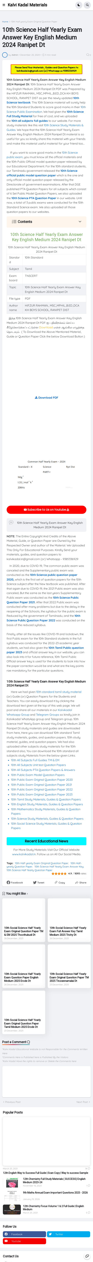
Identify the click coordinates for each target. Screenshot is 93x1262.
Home (5, 22)
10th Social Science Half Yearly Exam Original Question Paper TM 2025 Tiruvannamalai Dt (69, 977)
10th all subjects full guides (29, 121)
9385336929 (70, 70)
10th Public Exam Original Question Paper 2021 (41, 784)
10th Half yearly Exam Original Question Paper (34, 22)
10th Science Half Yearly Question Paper (29, 870)
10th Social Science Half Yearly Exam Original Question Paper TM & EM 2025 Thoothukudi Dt (23, 931)
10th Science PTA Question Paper (33, 198)
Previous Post (13, 1102)
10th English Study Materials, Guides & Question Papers (47, 804)
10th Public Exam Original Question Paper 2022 (42, 789)
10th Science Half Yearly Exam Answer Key (59, 866)
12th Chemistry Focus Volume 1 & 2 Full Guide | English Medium (53, 1208)
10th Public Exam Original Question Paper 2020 (42, 779)
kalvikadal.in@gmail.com (30, 70)
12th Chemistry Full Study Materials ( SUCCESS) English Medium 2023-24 (54, 1181)
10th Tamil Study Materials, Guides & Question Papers (46, 799)
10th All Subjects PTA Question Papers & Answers (43, 770)
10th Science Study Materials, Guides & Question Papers (47, 818)
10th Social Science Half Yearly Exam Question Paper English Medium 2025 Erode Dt (22, 977)
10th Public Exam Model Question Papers (38, 775)
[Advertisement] (46, 370)
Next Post (82, 1102)
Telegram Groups (47, 714)
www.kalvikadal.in (24, 854)
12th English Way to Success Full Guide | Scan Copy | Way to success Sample (45, 1173)
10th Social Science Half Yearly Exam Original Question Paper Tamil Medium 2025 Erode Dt (22, 1023)
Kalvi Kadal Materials (27, 5)
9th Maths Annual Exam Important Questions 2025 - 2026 (55, 1192)
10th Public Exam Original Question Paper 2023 (41, 794)
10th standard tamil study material (59, 692)
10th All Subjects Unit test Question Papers (39, 765)
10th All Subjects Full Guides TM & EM (35, 760)
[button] (5, 5)
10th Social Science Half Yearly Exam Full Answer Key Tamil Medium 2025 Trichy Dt (68, 931)
